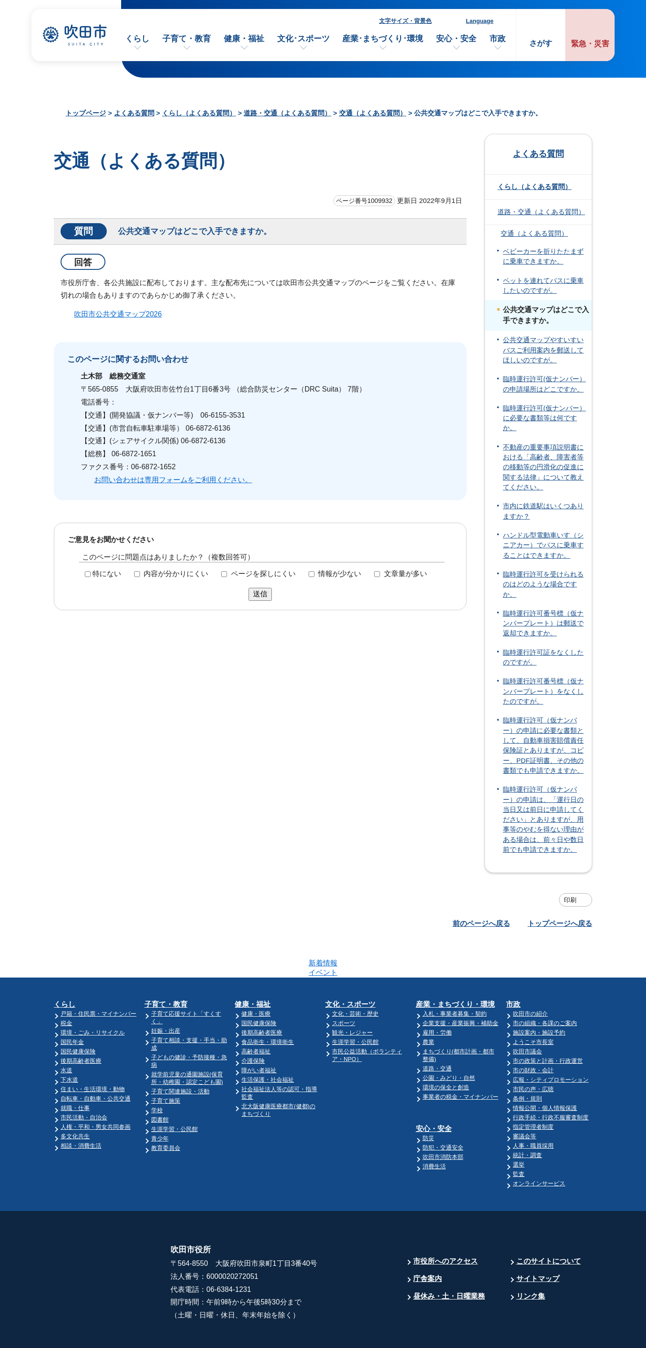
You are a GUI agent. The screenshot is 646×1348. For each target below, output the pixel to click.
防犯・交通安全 (443, 1112)
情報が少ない (339, 573)
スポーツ (343, 988)
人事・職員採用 (533, 1110)
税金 (66, 988)
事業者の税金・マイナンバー (460, 1061)
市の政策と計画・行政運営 (548, 1025)
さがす (540, 43)
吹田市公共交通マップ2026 (118, 314)
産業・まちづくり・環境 (455, 969)
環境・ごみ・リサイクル (93, 997)
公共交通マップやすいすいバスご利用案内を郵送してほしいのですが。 (543, 350)
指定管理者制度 (533, 1091)
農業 (428, 1007)
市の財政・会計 (533, 1035)
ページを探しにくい (263, 573)
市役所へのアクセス (445, 1226)
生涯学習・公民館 (174, 1094)
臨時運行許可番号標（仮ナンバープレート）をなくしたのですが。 (543, 691)
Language (479, 21)
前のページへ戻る (481, 923)
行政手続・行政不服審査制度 (551, 1082)
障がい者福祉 (258, 1035)
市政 (497, 38)
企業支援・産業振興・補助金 (460, 988)
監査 (518, 1139)
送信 (260, 594)
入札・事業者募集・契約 (455, 978)
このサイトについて (548, 1226)
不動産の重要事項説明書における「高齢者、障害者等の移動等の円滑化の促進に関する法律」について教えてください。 (543, 467)
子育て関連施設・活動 (180, 1056)
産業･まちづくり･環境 (382, 38)
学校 (157, 1075)
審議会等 (524, 1101)
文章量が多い (405, 573)
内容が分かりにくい (176, 573)
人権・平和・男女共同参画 (96, 1091)
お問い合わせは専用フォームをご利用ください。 (173, 480)
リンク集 (530, 1261)
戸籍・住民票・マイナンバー (98, 978)
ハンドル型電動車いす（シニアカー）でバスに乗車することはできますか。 (543, 545)
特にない (106, 573)
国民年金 (72, 1007)
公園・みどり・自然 (449, 1043)
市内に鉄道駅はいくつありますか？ (543, 511)
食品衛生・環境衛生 (267, 1007)
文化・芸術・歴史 (355, 978)
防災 (428, 1103)
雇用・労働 (437, 997)
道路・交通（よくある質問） (287, 113)
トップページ (85, 113)
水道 (66, 1035)
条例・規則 (527, 1063)
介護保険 (253, 1025)
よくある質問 (134, 113)
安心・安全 (456, 38)
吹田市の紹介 (530, 978)
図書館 (160, 1084)
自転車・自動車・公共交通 (96, 1063)
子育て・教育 (186, 38)
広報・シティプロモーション (551, 1044)
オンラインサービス (539, 1148)
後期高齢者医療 (81, 1025)
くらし (137, 38)
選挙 (518, 1129)
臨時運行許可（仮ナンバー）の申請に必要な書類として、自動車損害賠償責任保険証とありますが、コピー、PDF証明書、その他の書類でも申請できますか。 (543, 745)
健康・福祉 (244, 38)
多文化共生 (75, 1101)
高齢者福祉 (256, 1016)
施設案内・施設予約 (539, 997)
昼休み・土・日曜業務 (449, 1261)
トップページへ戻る (560, 923)
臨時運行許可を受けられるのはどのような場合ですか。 (543, 584)
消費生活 (434, 1131)
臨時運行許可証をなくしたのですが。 (543, 657)
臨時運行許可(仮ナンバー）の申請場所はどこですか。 (544, 383)
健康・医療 (256, 978)
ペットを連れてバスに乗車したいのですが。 (543, 285)
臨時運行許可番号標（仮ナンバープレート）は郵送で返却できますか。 (543, 623)
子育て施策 (165, 1065)
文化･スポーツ (303, 38)
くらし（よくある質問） (199, 113)
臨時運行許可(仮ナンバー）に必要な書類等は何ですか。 (544, 418)
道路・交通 (437, 1033)
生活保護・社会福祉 (267, 1044)
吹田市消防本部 (443, 1122)
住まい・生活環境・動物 (93, 1054)
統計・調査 (527, 1120)
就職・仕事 (75, 1073)
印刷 (570, 899)
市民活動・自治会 (84, 1082)
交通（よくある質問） (372, 113)
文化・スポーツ (350, 969)
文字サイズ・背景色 (405, 21)
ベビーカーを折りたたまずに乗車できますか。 (543, 256)
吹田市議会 (527, 1016)
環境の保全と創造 (446, 1052)
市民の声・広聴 (533, 1054)
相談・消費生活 (81, 1110)
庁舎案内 (427, 1243)
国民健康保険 (78, 1016)
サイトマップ (537, 1243)
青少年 (160, 1103)
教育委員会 (165, 1113)
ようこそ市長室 (533, 1007)
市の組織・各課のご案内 (545, 988)
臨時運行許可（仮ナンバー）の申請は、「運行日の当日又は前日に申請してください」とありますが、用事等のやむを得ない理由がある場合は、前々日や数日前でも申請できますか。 (543, 819)
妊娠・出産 (165, 995)
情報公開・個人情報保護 (545, 1073)
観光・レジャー (352, 997)
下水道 (69, 1044)
